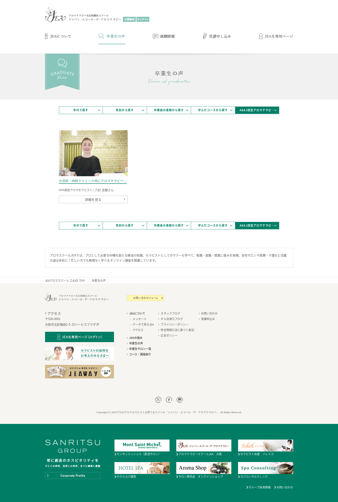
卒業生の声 (99, 280)
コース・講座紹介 (140, 354)
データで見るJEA (143, 324)
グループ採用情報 (260, 487)
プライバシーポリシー (174, 324)
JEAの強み (136, 338)
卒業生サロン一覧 (140, 349)
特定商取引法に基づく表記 (177, 330)
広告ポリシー (169, 335)
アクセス (138, 330)
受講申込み (208, 319)
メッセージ (140, 319)
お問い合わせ (209, 313)
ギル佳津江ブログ (172, 319)
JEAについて (137, 313)
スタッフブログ (170, 313)
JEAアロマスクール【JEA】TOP (65, 280)
